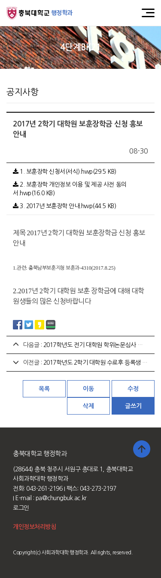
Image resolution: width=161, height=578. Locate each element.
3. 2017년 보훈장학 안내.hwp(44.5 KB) (64, 206)
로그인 (21, 508)
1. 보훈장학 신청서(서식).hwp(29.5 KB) (64, 172)
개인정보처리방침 (34, 527)
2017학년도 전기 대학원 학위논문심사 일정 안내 (102, 345)
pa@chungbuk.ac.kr (61, 498)
